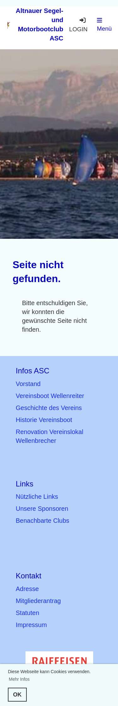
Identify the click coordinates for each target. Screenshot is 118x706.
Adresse (27, 588)
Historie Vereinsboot (44, 419)
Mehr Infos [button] (19, 679)
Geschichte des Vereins (49, 407)
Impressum (31, 624)
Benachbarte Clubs (42, 520)
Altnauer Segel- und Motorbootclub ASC (39, 24)
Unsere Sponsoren (42, 508)
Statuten (27, 612)
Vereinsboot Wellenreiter (50, 395)
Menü (104, 24)
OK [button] (17, 694)
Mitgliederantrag (38, 600)
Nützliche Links (37, 496)
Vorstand (28, 383)
